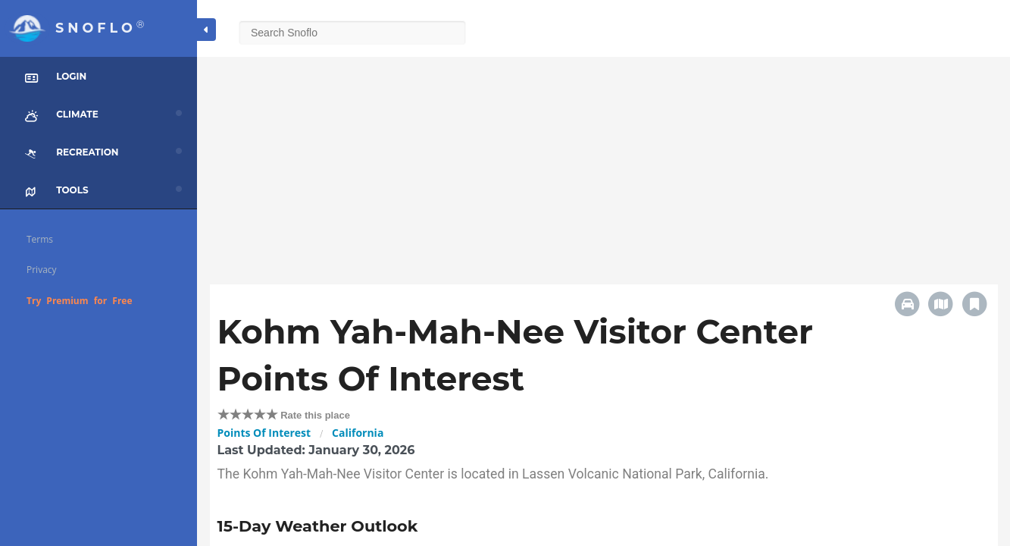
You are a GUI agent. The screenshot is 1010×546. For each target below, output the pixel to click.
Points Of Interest (264, 432)
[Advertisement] (603, 163)
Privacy (42, 269)
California (357, 432)
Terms (40, 239)
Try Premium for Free (80, 300)
